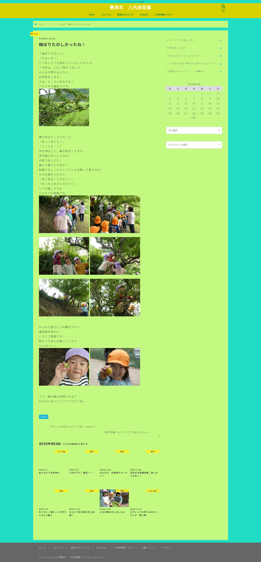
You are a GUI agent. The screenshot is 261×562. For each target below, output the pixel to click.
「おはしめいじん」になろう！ (184, 55)
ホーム (42, 547)
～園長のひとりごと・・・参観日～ (186, 71)
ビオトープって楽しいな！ (181, 40)
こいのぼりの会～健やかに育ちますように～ (191, 63)
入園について (148, 547)
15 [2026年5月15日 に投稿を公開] (202, 103)
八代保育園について (163, 14)
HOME (92, 14)
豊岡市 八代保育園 (130, 7)
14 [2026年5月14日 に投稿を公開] (194, 103)
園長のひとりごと (125, 14)
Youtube (144, 14)
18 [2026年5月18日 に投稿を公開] (170, 108)
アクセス (167, 547)
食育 (45, 416)
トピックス (106, 14)
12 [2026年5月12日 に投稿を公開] (178, 103)
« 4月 (192, 117)
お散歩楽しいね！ (176, 47)
